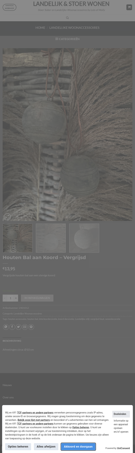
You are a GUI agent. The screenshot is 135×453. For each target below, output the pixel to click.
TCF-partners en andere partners (35, 412)
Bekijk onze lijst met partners (34, 420)
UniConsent (123, 448)
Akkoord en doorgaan (78, 446)
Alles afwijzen (46, 446)
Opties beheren (80, 427)
